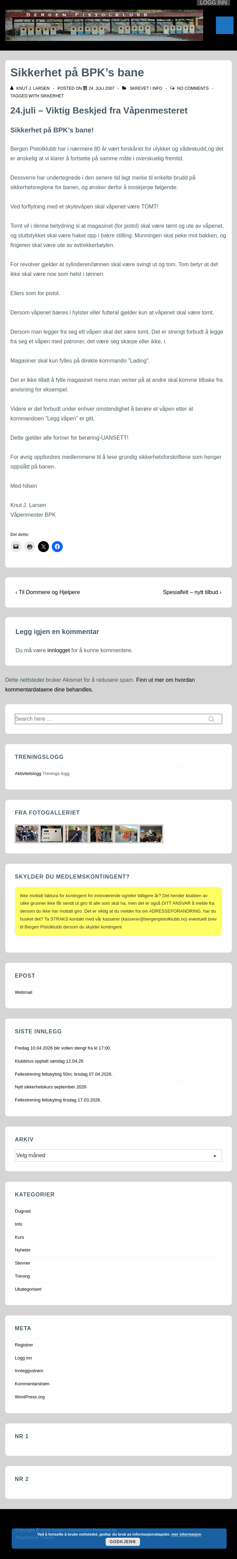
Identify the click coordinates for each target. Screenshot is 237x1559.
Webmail (23, 992)
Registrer (24, 1344)
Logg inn (23, 1358)
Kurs (19, 1237)
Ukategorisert (28, 1289)
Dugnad (23, 1211)
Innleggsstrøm (29, 1370)
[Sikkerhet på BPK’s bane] (102, 88)
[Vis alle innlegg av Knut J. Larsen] (30, 88)
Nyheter (23, 1249)
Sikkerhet (52, 96)
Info (157, 88)
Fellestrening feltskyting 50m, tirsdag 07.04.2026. (63, 1074)
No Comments (193, 88)
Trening (22, 1276)
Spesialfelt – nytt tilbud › (192, 592)
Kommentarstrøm (32, 1383)
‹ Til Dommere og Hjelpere (48, 592)
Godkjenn (123, 1541)
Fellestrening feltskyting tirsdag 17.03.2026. (58, 1100)
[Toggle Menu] (225, 25)
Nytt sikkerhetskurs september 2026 (50, 1086)
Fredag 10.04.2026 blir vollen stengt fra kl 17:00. (63, 1048)
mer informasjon (186, 1534)
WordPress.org (30, 1396)
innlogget (58, 650)
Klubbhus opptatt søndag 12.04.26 (49, 1061)
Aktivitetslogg (28, 773)
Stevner (22, 1263)
